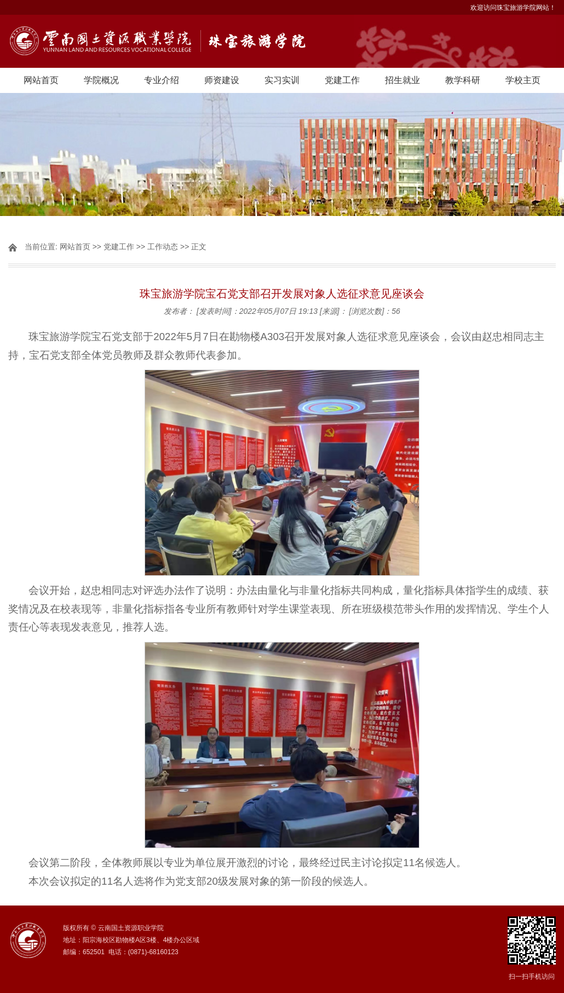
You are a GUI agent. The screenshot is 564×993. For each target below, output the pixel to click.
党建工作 (342, 80)
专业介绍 (161, 80)
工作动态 (162, 246)
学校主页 (522, 80)
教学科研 (462, 80)
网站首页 (41, 80)
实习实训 (282, 80)
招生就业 (402, 80)
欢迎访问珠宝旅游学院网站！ (513, 7)
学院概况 (101, 80)
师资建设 (221, 80)
